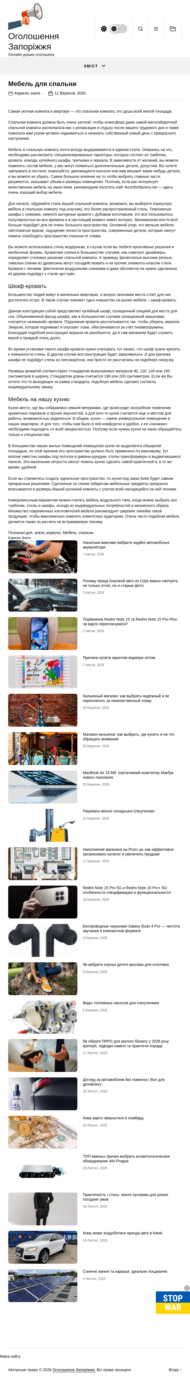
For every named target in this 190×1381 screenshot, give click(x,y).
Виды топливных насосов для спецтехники (121, 1003)
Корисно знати (27, 93)
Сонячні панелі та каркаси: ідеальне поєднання (125, 1271)
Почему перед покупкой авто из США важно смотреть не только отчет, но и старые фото (130, 583)
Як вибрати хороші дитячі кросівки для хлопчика (126, 964)
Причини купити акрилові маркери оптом (119, 657)
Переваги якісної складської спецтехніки (118, 811)
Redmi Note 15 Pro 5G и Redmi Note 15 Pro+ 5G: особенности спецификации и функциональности (127, 890)
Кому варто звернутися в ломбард (113, 1118)
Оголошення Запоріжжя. (74, 1370)
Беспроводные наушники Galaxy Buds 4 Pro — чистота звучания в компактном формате (131, 928)
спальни (86, 532)
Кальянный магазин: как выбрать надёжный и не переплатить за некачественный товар (126, 698)
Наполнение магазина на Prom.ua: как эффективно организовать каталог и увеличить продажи (128, 851)
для (29, 532)
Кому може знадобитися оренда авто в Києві (122, 1233)
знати (39, 532)
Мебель (70, 532)
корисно (53, 532)
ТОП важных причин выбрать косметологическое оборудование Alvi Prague (126, 1158)
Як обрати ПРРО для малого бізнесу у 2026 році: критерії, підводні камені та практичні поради (126, 1043)
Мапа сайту (10, 1356)
